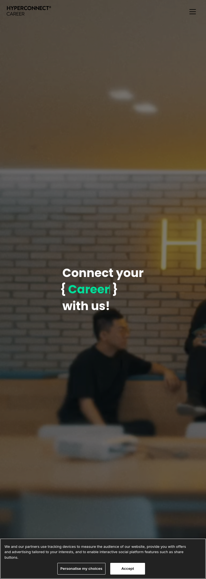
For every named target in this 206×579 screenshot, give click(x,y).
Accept (127, 568)
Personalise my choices (81, 568)
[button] (192, 11)
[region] (103, 558)
